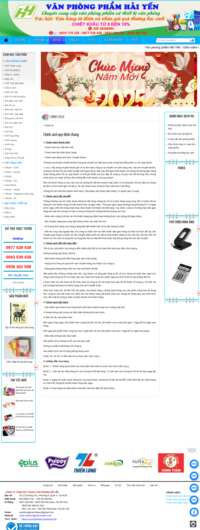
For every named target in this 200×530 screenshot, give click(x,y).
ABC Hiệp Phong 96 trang (19, 361)
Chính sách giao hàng (177, 502)
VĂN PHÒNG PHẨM (16, 61)
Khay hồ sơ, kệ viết (14, 157)
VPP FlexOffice (12, 70)
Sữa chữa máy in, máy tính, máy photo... (182, 146)
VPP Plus (9, 144)
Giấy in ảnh (10, 87)
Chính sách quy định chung (179, 499)
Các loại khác (11, 153)
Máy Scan (10, 208)
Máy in (8, 212)
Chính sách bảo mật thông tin (180, 496)
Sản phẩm (39, 40)
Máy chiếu (10, 217)
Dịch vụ (57, 40)
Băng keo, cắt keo (14, 118)
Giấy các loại (11, 92)
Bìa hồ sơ (9, 105)
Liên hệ (134, 40)
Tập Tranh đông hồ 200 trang (19, 327)
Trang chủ (48, 485)
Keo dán (9, 131)
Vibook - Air (10, 198)
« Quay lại (48, 125)
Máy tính (9, 79)
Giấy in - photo (12, 74)
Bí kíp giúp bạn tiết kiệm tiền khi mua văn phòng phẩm (25, 390)
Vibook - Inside (12, 189)
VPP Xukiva (10, 140)
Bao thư (9, 127)
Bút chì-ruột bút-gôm (15, 96)
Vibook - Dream (12, 172)
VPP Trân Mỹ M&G (14, 83)
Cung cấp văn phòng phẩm (181, 139)
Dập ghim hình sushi (24, 401)
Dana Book (10, 185)
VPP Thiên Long (13, 66)
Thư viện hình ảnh (113, 40)
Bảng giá (74, 40)
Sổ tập (8, 149)
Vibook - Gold (11, 167)
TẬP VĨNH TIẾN (13, 162)
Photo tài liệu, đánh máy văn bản (182, 127)
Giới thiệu (20, 40)
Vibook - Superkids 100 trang (19, 194)
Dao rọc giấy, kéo (13, 122)
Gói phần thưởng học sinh (181, 153)
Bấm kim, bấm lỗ (13, 109)
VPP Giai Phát (12, 136)
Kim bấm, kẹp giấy (14, 114)
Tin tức (91, 40)
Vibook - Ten (11, 180)
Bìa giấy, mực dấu (14, 101)
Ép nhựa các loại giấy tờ (180, 133)
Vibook (8, 176)
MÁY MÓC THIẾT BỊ (16, 203)
